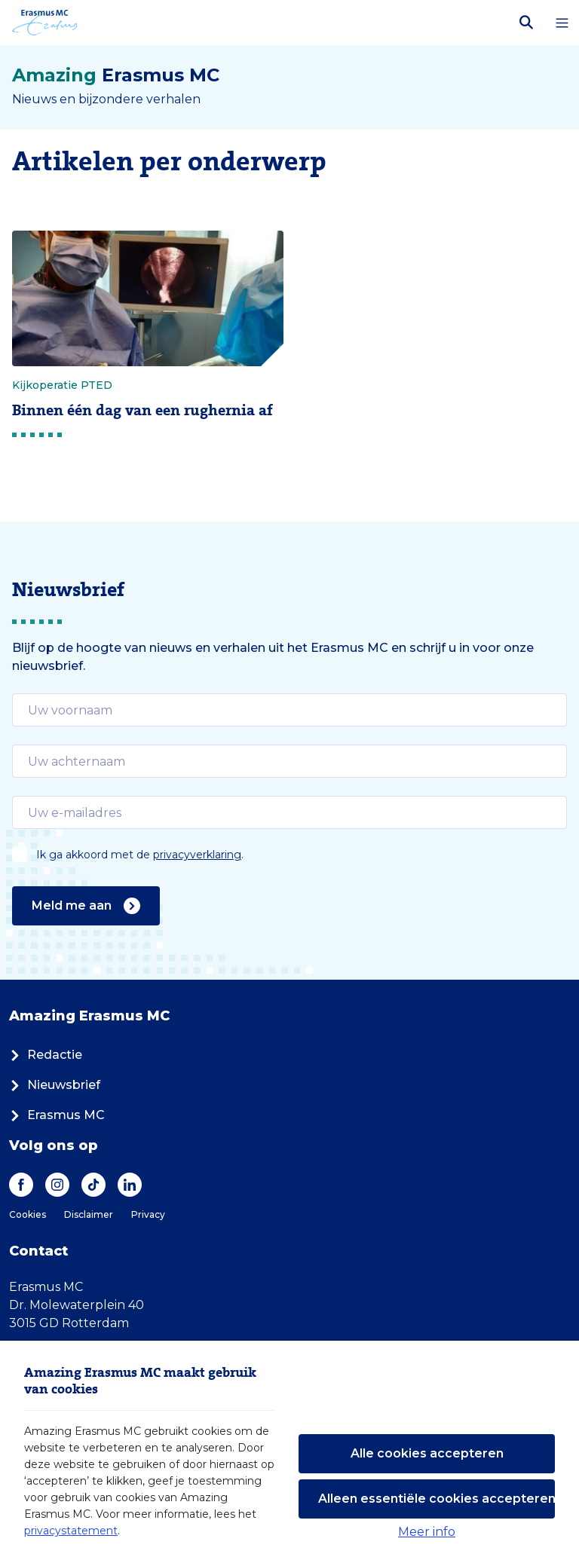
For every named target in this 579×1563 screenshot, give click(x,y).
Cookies (27, 1214)
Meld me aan (86, 906)
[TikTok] (93, 1185)
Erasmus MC (57, 1115)
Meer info (426, 1532)
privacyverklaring (197, 854)
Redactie (45, 1055)
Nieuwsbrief (54, 1085)
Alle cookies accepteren (427, 1453)
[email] (289, 709)
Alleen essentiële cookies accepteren (436, 1498)
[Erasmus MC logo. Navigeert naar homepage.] (45, 22)
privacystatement (71, 1530)
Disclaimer (88, 1214)
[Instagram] (57, 1185)
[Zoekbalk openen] (526, 23)
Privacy (148, 1214)
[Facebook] (21, 1185)
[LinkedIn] (130, 1185)
